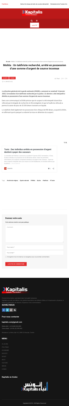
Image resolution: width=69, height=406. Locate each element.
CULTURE (5, 363)
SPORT (4, 357)
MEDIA (4, 366)
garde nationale (25, 180)
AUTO (3, 360)
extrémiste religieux (13, 180)
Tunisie (12, 78)
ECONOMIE (5, 350)
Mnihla (33, 180)
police (39, 180)
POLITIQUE (5, 347)
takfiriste (46, 180)
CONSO (4, 369)
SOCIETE (5, 78)
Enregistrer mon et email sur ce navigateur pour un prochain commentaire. (28, 257)
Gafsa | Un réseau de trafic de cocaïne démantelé (36, 4)
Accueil (8, 62)
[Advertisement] (34, 128)
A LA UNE (5, 344)
